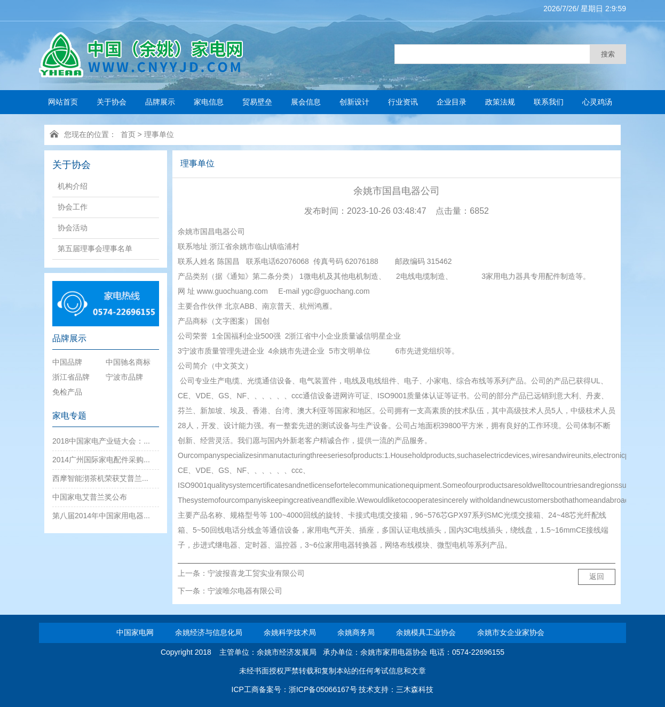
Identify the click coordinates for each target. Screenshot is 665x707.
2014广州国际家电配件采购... (101, 459)
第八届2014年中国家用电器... (101, 515)
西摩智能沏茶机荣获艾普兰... (100, 478)
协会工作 (73, 207)
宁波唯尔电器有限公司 (245, 591)
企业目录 (451, 102)
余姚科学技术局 (290, 632)
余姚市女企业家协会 (510, 632)
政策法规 (500, 102)
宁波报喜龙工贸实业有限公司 (256, 573)
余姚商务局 (356, 632)
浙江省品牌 (71, 377)
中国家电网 (135, 632)
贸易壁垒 (257, 102)
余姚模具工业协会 (426, 632)
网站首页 (63, 102)
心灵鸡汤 (597, 102)
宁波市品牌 (124, 377)
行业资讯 (403, 102)
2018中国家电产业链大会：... (101, 441)
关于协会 (111, 102)
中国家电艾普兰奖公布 (89, 497)
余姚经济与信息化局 (208, 632)
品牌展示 (160, 102)
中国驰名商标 (128, 362)
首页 (128, 134)
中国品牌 (67, 362)
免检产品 (67, 392)
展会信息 (306, 102)
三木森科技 (414, 689)
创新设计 (354, 102)
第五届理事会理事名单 (95, 248)
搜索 (608, 54)
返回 (596, 576)
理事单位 (159, 134)
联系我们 (549, 102)
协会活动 (73, 227)
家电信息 (209, 102)
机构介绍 (73, 186)
